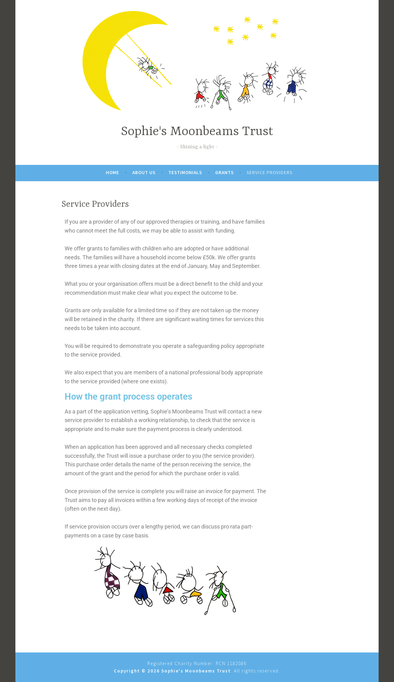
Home (112, 172)
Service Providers (269, 172)
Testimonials (185, 172)
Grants (224, 172)
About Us (143, 172)
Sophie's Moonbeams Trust (197, 132)
